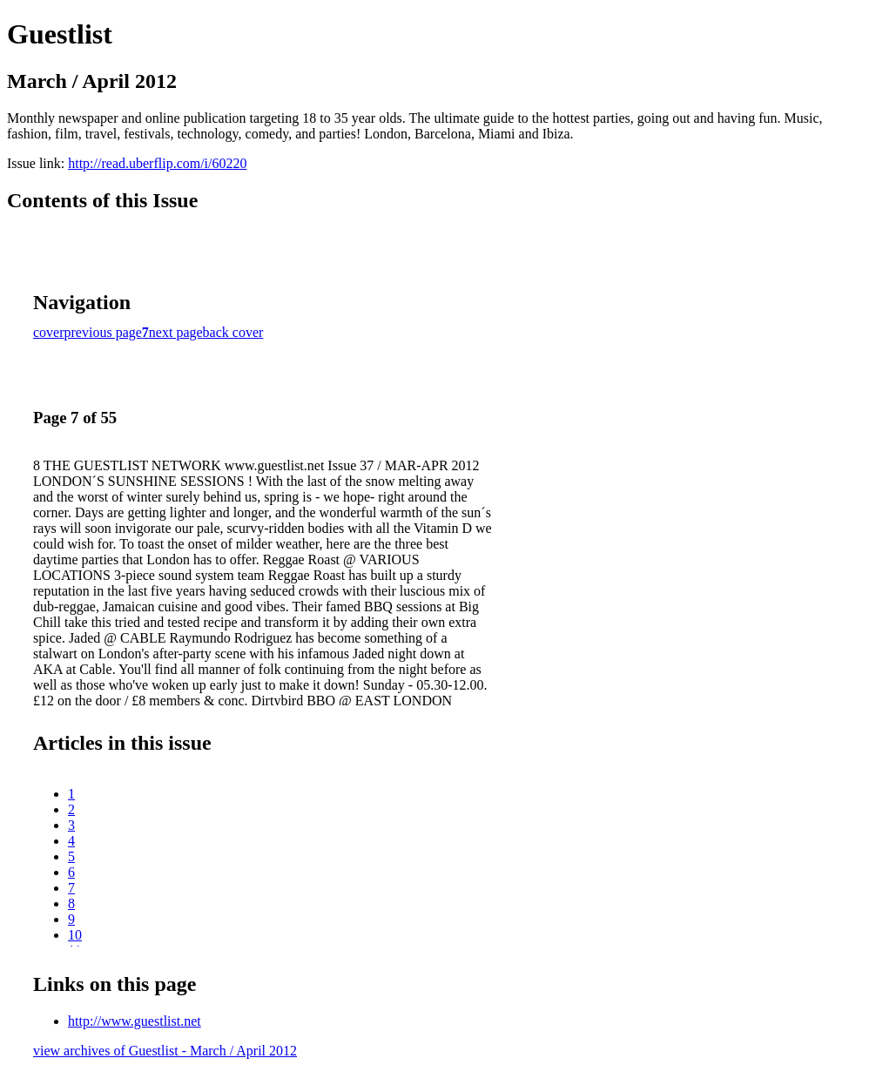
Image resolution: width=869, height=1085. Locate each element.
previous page (103, 332)
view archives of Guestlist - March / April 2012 (165, 1050)
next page (176, 332)
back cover (233, 332)
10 (75, 934)
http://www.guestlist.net (134, 1021)
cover (48, 332)
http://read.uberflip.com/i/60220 (157, 163)
